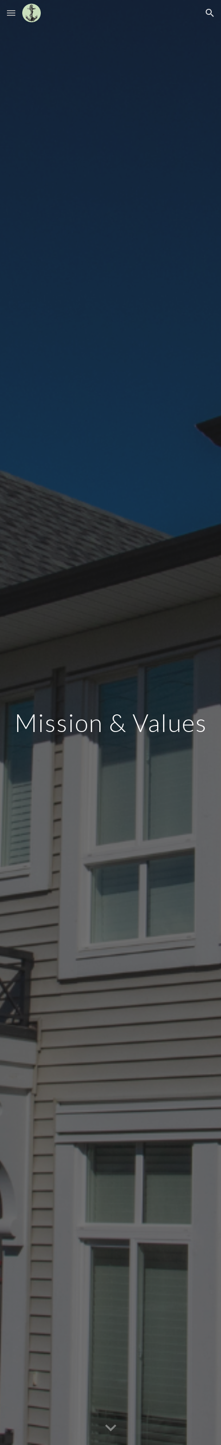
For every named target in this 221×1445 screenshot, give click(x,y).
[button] (11, 13)
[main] (111, 722)
